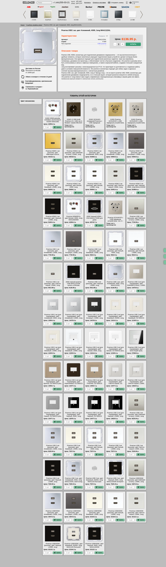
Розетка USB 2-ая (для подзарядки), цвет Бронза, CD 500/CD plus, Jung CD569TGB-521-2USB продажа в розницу (53, 384)
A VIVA (34, 20)
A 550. (90, 20)
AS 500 (76, 20)
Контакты (87, 2)
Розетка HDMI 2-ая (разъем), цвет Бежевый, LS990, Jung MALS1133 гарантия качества (52, 187)
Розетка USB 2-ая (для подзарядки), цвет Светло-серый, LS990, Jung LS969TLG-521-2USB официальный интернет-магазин (136, 384)
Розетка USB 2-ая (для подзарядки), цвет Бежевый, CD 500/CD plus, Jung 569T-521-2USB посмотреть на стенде (136, 319)
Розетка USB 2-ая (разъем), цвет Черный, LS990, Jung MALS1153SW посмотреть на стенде (52, 481)
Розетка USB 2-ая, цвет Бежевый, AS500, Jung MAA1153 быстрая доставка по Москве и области (94, 481)
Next (141, 14)
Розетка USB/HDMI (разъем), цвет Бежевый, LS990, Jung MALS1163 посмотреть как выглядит (94, 514)
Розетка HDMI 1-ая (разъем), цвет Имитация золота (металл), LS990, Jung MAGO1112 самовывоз (52, 154)
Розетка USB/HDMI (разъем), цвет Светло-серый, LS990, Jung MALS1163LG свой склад (136, 514)
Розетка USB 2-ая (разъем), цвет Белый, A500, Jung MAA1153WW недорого (94, 448)
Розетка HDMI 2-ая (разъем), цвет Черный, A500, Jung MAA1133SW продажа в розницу (136, 186)
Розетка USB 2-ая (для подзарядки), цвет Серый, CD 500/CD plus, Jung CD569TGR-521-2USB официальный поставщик (53, 417)
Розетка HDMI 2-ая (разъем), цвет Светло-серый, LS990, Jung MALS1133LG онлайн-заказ (115, 187)
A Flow (118, 20)
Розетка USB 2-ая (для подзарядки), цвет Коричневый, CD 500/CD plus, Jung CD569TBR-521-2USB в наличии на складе (74, 384)
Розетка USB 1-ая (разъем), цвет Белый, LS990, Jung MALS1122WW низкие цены (136, 252)
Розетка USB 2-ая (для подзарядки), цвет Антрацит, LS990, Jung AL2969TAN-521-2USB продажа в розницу (94, 318)
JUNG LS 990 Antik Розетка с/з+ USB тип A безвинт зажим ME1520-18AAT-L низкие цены (73, 122)
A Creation (104, 20)
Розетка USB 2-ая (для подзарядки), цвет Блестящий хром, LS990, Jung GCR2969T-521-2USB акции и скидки (136, 351)
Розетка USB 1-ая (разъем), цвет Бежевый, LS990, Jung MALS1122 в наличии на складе (95, 252)
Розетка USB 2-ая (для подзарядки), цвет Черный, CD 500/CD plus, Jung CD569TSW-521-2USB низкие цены (94, 416)
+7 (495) (61, 2)
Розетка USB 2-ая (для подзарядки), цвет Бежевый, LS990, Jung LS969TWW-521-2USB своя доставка (73, 350)
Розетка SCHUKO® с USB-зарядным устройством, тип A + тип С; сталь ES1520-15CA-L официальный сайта (115, 222)
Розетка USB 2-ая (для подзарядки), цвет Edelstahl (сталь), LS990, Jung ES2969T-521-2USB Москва (136, 285)
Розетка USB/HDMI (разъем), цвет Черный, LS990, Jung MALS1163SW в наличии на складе (52, 547)
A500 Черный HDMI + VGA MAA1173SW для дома (94, 218)
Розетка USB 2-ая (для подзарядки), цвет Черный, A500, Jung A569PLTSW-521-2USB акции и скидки (73, 416)
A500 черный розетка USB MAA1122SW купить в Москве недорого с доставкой (74, 284)
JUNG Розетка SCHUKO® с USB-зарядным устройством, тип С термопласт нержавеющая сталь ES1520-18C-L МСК (136, 124)
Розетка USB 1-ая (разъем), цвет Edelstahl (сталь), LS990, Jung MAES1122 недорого (136, 219)
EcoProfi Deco (62, 20)
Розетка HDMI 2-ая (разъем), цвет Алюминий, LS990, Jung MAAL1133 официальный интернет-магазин (115, 155)
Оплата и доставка (99, 2)
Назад (22, 25)
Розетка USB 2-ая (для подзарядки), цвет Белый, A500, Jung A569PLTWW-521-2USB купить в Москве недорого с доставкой (94, 351)
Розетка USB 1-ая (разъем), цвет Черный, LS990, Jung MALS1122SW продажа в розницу (94, 285)
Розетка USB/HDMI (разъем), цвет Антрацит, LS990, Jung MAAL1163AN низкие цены (73, 514)
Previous (24, 14)
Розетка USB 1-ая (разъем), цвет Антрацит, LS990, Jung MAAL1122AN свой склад (73, 252)
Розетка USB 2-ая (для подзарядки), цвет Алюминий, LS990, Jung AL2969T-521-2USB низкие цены (73, 318)
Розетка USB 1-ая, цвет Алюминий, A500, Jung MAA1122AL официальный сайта (115, 284)
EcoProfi (48, 20)
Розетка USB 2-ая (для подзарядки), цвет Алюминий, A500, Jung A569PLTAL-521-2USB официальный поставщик (52, 319)
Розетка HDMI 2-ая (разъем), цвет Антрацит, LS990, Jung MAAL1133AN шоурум (136, 153)
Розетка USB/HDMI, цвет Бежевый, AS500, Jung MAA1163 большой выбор (74, 546)
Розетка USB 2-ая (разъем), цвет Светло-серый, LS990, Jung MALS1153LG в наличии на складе (136, 449)
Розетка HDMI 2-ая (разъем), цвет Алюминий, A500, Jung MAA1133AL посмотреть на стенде (94, 154)
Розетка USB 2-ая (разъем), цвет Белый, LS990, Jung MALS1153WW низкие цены (115, 449)
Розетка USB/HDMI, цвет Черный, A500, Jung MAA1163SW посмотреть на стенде (94, 546)
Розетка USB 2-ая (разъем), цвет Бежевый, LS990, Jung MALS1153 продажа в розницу (73, 449)
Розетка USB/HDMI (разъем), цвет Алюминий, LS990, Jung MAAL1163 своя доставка (53, 514)
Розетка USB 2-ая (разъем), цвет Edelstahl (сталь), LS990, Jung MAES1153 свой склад (136, 415)
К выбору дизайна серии (34, 25)
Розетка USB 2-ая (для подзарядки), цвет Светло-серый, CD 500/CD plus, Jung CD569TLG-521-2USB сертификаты (115, 384)
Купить (133, 44)
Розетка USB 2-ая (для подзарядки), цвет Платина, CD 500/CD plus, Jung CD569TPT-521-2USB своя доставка (94, 384)
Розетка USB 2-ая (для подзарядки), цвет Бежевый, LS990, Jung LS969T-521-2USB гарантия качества (52, 350)
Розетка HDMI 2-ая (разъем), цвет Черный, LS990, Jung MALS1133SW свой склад (52, 220)
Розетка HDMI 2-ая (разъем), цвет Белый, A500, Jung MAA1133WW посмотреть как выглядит (73, 188)
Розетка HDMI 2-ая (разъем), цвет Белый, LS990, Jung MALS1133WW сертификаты (94, 187)
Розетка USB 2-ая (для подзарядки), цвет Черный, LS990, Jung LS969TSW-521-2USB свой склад (115, 416)
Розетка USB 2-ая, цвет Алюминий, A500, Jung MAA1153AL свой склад (73, 479)
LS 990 (132, 20)
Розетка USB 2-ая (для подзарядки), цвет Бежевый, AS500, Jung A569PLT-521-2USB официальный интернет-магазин (115, 319)
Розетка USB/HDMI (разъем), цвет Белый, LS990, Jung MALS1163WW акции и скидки (115, 514)
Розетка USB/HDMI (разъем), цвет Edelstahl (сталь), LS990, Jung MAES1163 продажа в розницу (136, 481)
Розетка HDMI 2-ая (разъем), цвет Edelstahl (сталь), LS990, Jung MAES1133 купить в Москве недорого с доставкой (73, 155)
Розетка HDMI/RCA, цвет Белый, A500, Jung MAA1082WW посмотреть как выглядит (73, 220)
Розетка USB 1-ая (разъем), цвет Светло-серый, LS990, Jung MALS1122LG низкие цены (52, 285)
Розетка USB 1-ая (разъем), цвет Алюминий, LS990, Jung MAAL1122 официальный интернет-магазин (53, 253)
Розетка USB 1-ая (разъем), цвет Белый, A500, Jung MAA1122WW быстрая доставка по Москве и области (115, 253)
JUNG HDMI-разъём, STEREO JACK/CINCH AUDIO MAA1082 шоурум (52, 120)
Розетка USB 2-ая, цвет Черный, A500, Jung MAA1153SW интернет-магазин (115, 480)
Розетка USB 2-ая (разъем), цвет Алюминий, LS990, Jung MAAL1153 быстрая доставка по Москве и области (53, 450)
